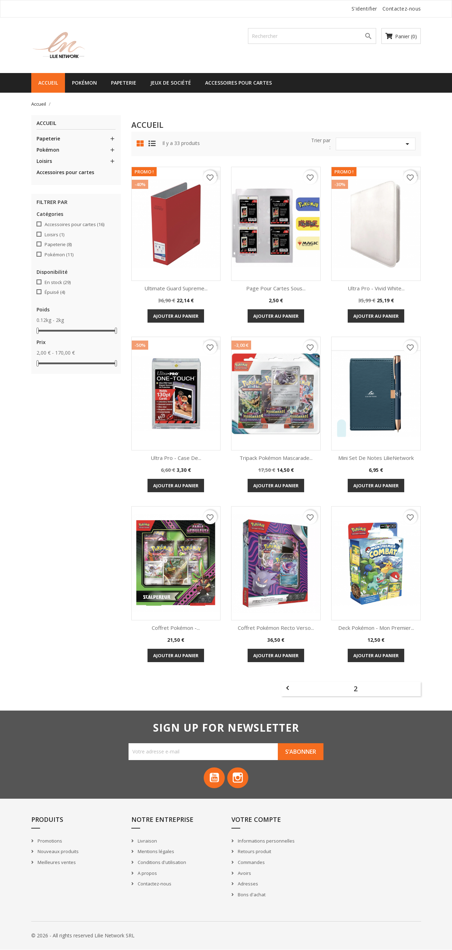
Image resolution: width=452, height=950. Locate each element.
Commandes (251, 862)
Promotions (49, 841)
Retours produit (254, 852)
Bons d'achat (251, 894)
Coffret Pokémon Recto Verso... (276, 627)
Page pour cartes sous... (276, 288)
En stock (58, 282)
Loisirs (44, 161)
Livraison (147, 841)
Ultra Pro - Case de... (176, 457)
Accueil (48, 82)
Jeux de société (170, 82)
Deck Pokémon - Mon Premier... (376, 627)
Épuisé (55, 292)
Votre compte (256, 820)
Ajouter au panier (175, 316)
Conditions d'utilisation (161, 862)
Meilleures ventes (56, 862)
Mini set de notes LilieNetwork (376, 457)
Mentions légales (155, 852)
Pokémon (84, 82)
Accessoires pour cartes (238, 82)
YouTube (214, 778)
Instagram (238, 778)
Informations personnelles (266, 841)
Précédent (287, 688)
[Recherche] (312, 36)
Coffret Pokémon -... (176, 627)
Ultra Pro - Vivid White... (376, 288)
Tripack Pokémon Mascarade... (276, 457)
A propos (147, 873)
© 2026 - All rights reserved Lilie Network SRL (83, 935)
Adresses (247, 884)
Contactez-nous (401, 8)
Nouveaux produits (58, 852)
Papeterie (123, 82)
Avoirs (244, 873)
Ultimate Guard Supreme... (176, 288)
